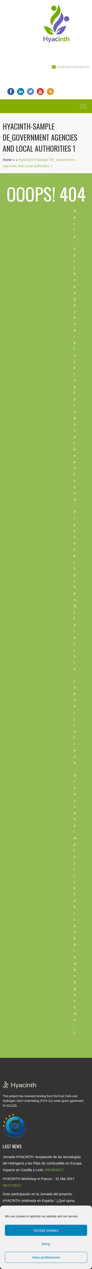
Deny (46, 1244)
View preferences (46, 1257)
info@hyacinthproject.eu (73, 67)
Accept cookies (46, 1230)
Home (7, 160)
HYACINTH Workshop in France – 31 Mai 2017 (38, 1179)
